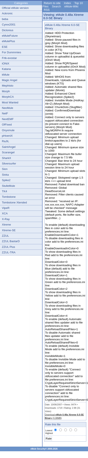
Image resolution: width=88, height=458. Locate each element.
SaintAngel (8, 146)
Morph (6, 91)
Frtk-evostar (9, 58)
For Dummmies (11, 52)
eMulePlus (8, 41)
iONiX (5, 63)
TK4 (4, 191)
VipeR (5, 208)
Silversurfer (9, 163)
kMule (5, 74)
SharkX (6, 158)
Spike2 (6, 180)
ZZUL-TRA (8, 252)
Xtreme (6, 224)
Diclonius (7, 30)
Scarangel (8, 152)
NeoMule (7, 107)
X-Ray (6, 219)
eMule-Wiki (71, 6)
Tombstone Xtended (14, 202)
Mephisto (7, 85)
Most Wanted (10, 102)
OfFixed (7, 124)
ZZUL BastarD (11, 241)
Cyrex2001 (8, 24)
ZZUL (5, 235)
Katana (6, 69)
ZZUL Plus (8, 246)
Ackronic (7, 13)
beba (5, 19)
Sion (5, 169)
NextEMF (8, 119)
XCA (5, 213)
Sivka (5, 174)
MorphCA (8, 96)
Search (56, 6)
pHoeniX (7, 135)
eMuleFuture (10, 35)
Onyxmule (8, 130)
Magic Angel (9, 80)
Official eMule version (15, 7)
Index (67, 3)
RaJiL (5, 141)
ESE (5, 46)
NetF (5, 113)
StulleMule (8, 185)
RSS (46, 9)
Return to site (52, 3)
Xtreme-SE (9, 230)
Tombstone (9, 196)
